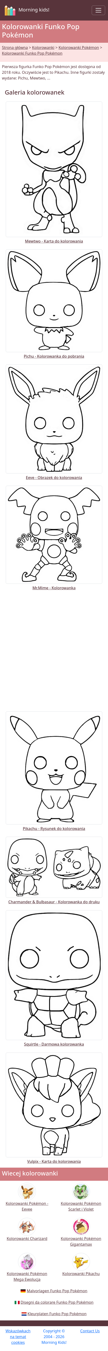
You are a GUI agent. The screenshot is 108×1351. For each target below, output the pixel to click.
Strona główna (15, 47)
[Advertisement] (54, 650)
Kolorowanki (43, 47)
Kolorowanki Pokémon (78, 47)
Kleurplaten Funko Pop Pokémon (57, 1313)
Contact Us (90, 1331)
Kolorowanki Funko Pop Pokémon (32, 53)
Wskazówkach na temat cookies (18, 1336)
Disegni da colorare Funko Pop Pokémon (57, 1302)
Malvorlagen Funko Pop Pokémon (57, 1290)
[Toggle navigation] (98, 10)
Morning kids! (26, 10)
